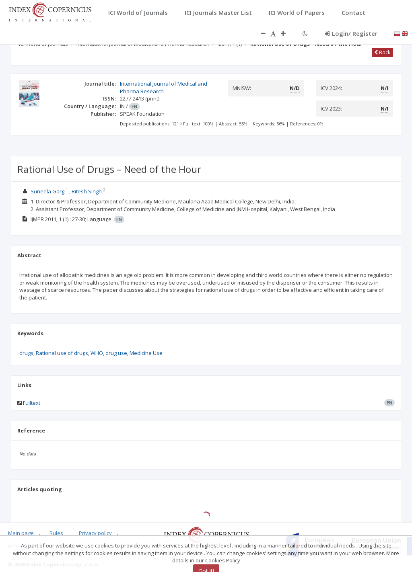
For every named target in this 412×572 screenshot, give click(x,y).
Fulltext (31, 402)
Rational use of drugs (62, 353)
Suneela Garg (47, 191)
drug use (116, 353)
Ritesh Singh (87, 191)
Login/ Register (351, 33)
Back (382, 52)
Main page (21, 533)
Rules (56, 533)
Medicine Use (146, 353)
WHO (97, 353)
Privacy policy (95, 533)
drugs (26, 353)
